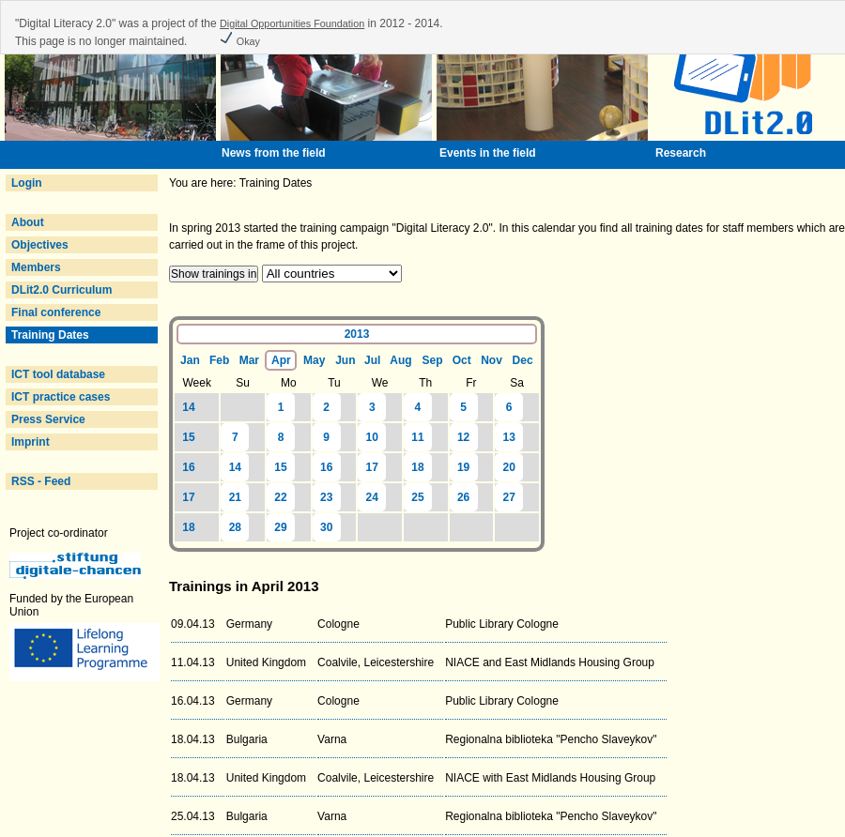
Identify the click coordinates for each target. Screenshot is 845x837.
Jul (372, 360)
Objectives (40, 244)
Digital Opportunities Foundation (292, 23)
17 (372, 467)
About (27, 222)
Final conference (55, 312)
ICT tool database (58, 374)
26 (463, 497)
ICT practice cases (60, 396)
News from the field (274, 153)
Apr (281, 360)
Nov (491, 360)
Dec (523, 360)
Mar (249, 360)
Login (26, 183)
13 (509, 437)
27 (509, 497)
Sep (432, 360)
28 (235, 527)
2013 (357, 334)
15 (188, 437)
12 (463, 437)
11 (417, 437)
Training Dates (50, 335)
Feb (219, 360)
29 (280, 527)
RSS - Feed (40, 481)
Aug (400, 360)
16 (188, 467)
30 (326, 527)
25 (417, 497)
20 (509, 467)
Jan (190, 360)
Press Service (48, 419)
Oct (462, 360)
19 (463, 467)
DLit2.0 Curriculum (61, 290)
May (314, 360)
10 (372, 437)
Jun (345, 360)
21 (235, 497)
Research (680, 153)
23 (326, 497)
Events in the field (487, 153)
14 (188, 407)
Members (36, 267)
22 (280, 497)
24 (372, 497)
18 (417, 467)
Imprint (30, 442)
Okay (239, 41)
